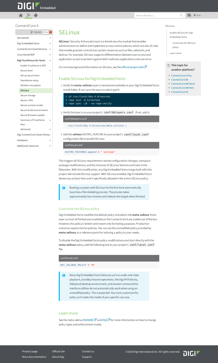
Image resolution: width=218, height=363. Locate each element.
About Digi (58, 357)
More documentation (34, 357)
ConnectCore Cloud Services (34, 49)
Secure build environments (34, 110)
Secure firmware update (32, 115)
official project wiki (132, 67)
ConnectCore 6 (26, 25)
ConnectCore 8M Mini (182, 88)
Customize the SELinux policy (184, 45)
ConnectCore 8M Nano (183, 84)
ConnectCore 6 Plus (181, 75)
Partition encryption (30, 85)
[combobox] (159, 15)
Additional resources (34, 146)
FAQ (104, 320)
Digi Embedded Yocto (34, 43)
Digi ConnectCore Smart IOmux (33, 134)
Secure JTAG (26, 100)
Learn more (176, 53)
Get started (34, 38)
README (88, 320)
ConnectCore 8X (179, 80)
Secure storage (27, 95)
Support (87, 357)
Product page (29, 351)
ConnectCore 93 (179, 92)
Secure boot (35, 71)
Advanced (35, 129)
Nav (197, 15)
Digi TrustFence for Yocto (34, 60)
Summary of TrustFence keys (35, 122)
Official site (58, 351)
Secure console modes (31, 105)
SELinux (24, 90)
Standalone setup (29, 80)
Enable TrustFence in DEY (33, 65)
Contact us (88, 351)
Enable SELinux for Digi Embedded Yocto (181, 35)
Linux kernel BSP (34, 55)
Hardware (34, 140)
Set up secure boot (30, 75)
